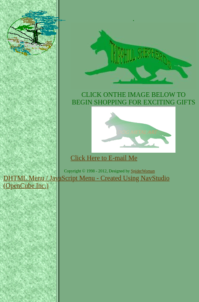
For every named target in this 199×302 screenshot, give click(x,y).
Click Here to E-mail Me (104, 157)
